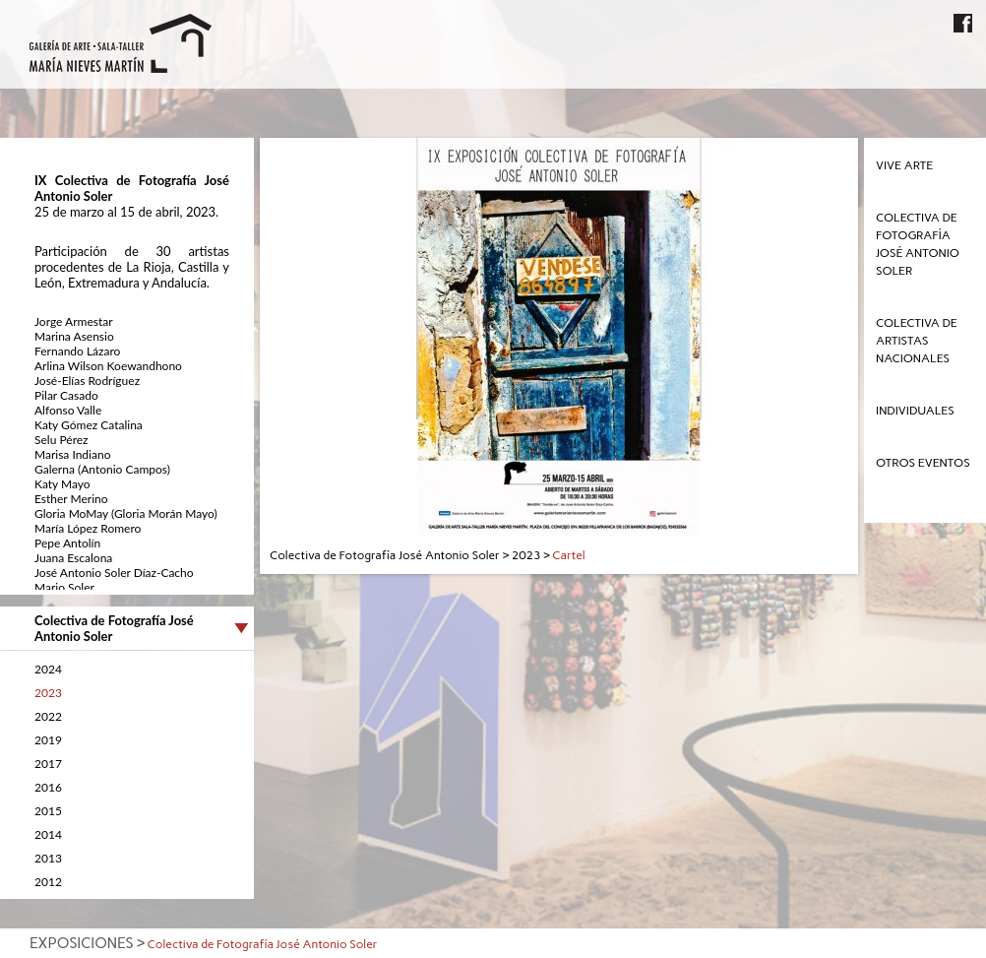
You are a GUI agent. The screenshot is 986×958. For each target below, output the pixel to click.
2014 (48, 834)
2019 (48, 740)
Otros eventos (923, 463)
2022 (48, 716)
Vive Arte (904, 165)
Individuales (915, 410)
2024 (48, 669)
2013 (48, 858)
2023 (48, 692)
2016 (48, 787)
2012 (48, 881)
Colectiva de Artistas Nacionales (916, 340)
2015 (48, 810)
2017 (48, 763)
